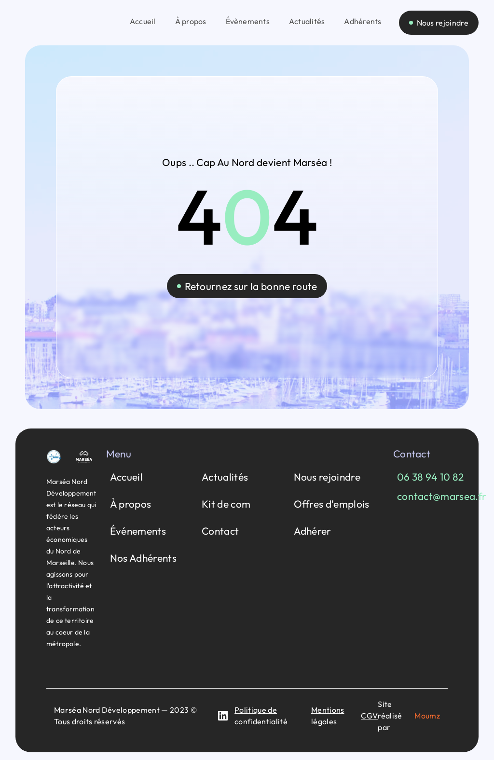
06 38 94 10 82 (430, 476)
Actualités (225, 476)
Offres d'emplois (332, 503)
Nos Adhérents (143, 558)
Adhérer (312, 531)
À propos (130, 503)
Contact (220, 531)
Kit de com (226, 503)
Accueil (126, 476)
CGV (369, 715)
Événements (138, 531)
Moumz (427, 715)
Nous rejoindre (327, 476)
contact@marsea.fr (441, 496)
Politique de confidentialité (261, 715)
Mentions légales (327, 715)
